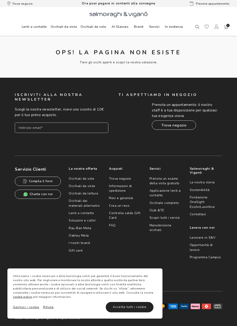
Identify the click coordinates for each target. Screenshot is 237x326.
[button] (226, 27)
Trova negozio (20, 3)
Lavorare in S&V (203, 237)
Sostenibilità (200, 190)
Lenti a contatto (81, 213)
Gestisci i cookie (26, 307)
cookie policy (22, 297)
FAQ (112, 225)
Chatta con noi (38, 194)
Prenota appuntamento (209, 3)
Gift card (76, 250)
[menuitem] (34, 26)
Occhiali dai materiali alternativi (84, 203)
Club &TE (157, 210)
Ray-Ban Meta (80, 228)
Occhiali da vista (82, 186)
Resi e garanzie (121, 198)
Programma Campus (205, 257)
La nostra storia (202, 182)
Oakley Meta (79, 235)
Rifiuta (48, 307)
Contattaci (198, 214)
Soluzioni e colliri (82, 220)
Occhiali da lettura (83, 193)
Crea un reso (119, 205)
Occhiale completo (164, 203)
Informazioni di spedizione (120, 188)
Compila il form (38, 181)
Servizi (154, 27)
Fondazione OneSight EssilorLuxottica (202, 202)
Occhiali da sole (81, 178)
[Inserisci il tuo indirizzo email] (61, 128)
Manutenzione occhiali (161, 227)
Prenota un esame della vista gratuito (165, 180)
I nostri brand (79, 243)
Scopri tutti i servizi (165, 217)
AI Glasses (120, 27)
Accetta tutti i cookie (129, 307)
